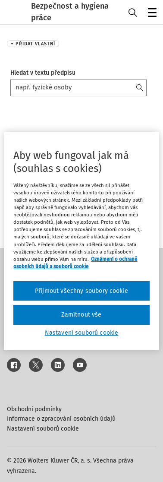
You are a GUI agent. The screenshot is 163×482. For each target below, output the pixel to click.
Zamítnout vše (81, 314)
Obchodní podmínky (34, 409)
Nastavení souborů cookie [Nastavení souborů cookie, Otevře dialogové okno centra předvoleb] (82, 332)
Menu (151, 13)
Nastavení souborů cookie (43, 428)
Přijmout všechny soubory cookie (81, 291)
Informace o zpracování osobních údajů (61, 418)
